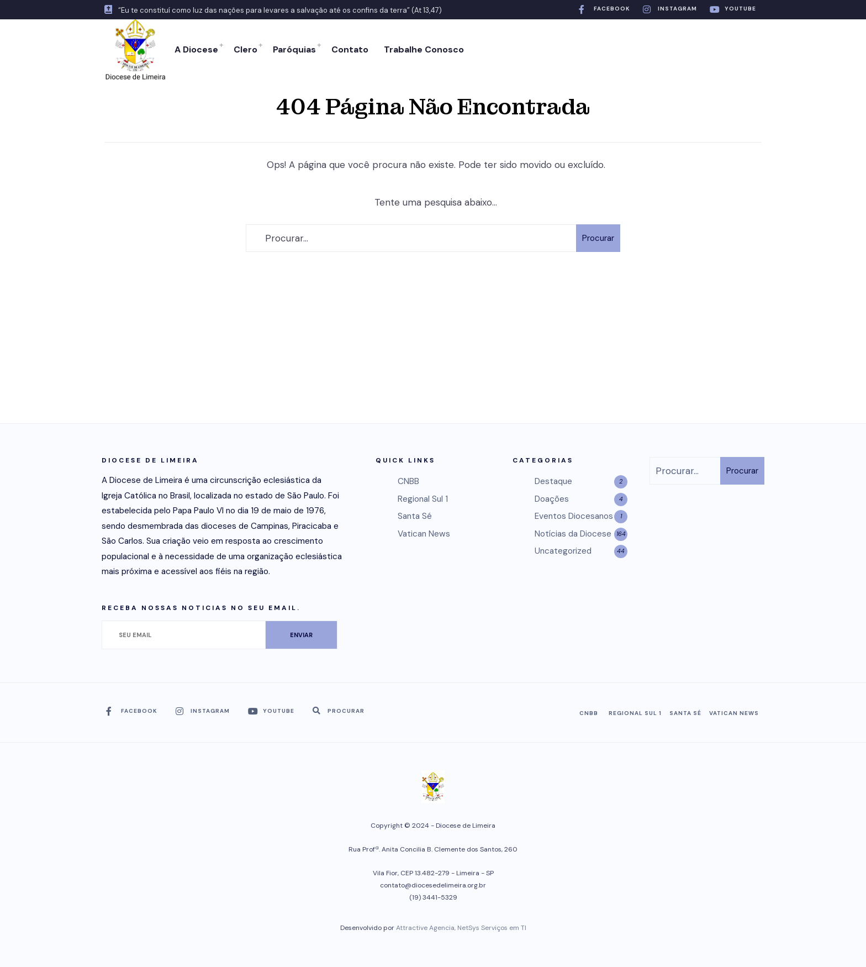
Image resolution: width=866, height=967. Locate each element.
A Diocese (196, 49)
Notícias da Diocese (573, 533)
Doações (552, 498)
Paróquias (294, 49)
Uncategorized (563, 550)
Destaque (553, 481)
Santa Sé (415, 516)
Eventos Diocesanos (574, 516)
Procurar (598, 238)
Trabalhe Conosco (424, 49)
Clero (245, 49)
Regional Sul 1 (423, 498)
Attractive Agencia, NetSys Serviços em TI (461, 927)
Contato (349, 49)
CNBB (408, 481)
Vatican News (424, 533)
